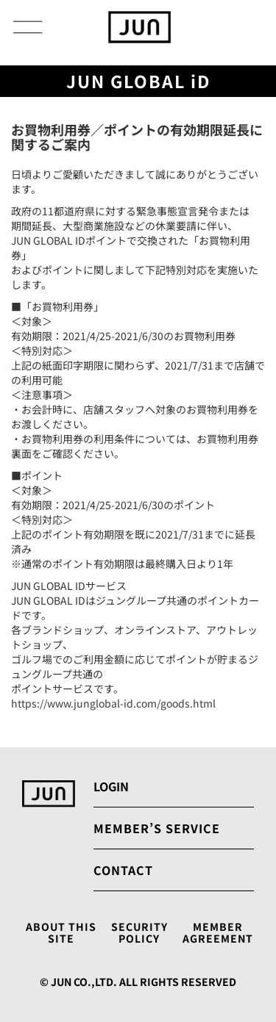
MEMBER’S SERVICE (156, 828)
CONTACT (123, 870)
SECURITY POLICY (139, 933)
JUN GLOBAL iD (138, 81)
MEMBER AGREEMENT (218, 933)
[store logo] (139, 27)
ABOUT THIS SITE (61, 933)
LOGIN (111, 786)
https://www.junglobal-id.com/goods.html (113, 703)
